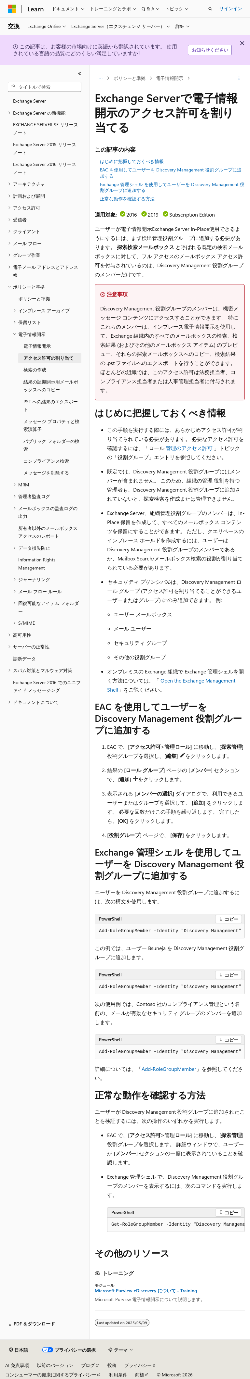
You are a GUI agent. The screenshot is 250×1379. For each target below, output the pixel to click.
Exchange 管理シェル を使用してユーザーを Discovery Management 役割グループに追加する (172, 187)
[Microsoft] (12, 9)
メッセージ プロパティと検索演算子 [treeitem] (51, 425)
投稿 (112, 1365)
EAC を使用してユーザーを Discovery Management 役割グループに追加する (171, 173)
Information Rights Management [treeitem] (36, 564)
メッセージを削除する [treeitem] (46, 473)
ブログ (88, 1365)
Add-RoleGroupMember (169, 1068)
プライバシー (138, 1365)
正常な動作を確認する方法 (127, 198)
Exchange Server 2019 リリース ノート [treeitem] (44, 148)
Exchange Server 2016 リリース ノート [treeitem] (44, 168)
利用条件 (118, 1375)
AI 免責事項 (17, 1365)
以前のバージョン (55, 1365)
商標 (139, 1375)
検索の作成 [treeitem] (34, 370)
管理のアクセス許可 (189, 448)
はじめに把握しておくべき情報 (132, 161)
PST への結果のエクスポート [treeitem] (50, 405)
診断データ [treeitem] (24, 659)
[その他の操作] (239, 78)
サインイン (230, 8)
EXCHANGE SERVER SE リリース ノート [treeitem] (45, 128)
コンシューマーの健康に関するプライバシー (50, 1375)
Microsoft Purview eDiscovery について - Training (146, 1291)
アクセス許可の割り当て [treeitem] (48, 358)
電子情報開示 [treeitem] (37, 346)
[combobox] (44, 87)
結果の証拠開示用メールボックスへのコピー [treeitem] (50, 386)
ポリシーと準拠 (130, 78)
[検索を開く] (210, 9)
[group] (170, 931)
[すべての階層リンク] (100, 78)
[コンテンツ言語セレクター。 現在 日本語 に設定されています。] (18, 1350)
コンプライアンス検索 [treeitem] (46, 461)
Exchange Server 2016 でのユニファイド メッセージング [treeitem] (47, 686)
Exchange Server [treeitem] (29, 101)
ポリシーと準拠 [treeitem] (34, 298)
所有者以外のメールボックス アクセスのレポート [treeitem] (47, 532)
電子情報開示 (169, 78)
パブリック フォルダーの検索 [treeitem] (51, 445)
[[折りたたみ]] (80, 73)
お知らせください (210, 50)
